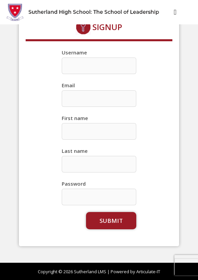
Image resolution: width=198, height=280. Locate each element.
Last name (75, 150)
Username (74, 52)
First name (75, 118)
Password (74, 183)
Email (68, 85)
